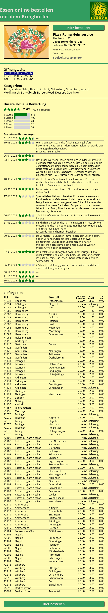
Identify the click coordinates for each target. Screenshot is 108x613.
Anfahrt (66, 49)
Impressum (58, 53)
